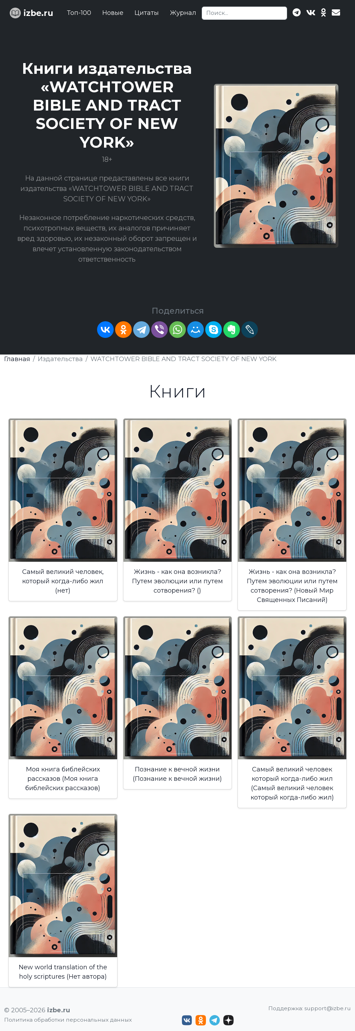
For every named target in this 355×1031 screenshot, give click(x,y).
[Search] (244, 13)
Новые (112, 13)
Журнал (183, 13)
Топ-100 (79, 13)
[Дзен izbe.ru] (228, 1020)
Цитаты (147, 13)
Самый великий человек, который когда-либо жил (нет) (63, 581)
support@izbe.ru (327, 1008)
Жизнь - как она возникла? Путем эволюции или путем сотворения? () (177, 581)
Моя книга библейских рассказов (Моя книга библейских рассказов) (62, 779)
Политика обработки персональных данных (68, 1019)
